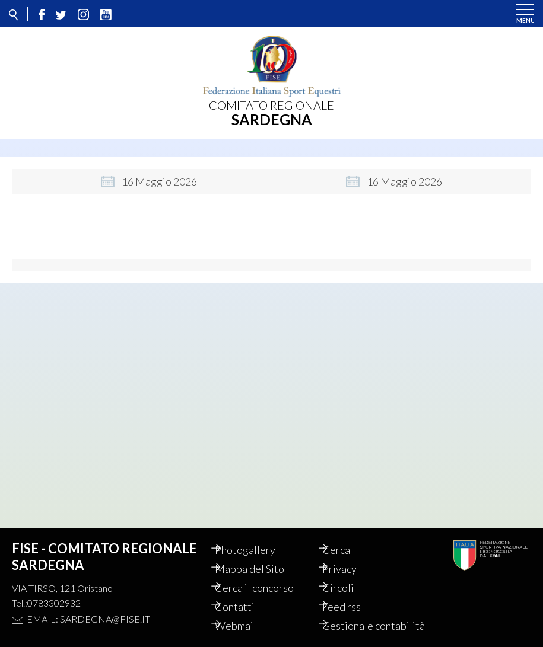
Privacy (351, 555)
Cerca (347, 536)
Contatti (246, 593)
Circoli (349, 574)
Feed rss (353, 593)
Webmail (247, 612)
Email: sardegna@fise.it (88, 605)
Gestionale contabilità (359, 619)
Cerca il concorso (265, 574)
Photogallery (256, 536)
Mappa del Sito (261, 555)
